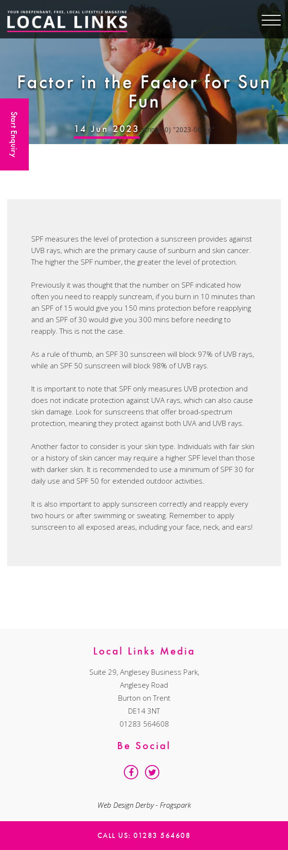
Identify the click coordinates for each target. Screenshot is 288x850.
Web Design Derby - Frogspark (144, 805)
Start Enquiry (14, 134)
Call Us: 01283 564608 (144, 835)
